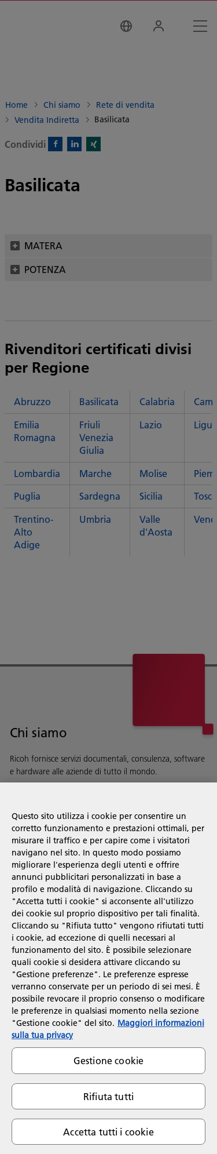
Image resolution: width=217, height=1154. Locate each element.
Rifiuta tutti (108, 1096)
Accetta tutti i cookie (108, 1132)
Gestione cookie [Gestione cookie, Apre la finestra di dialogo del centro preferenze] (108, 1060)
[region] (108, 968)
